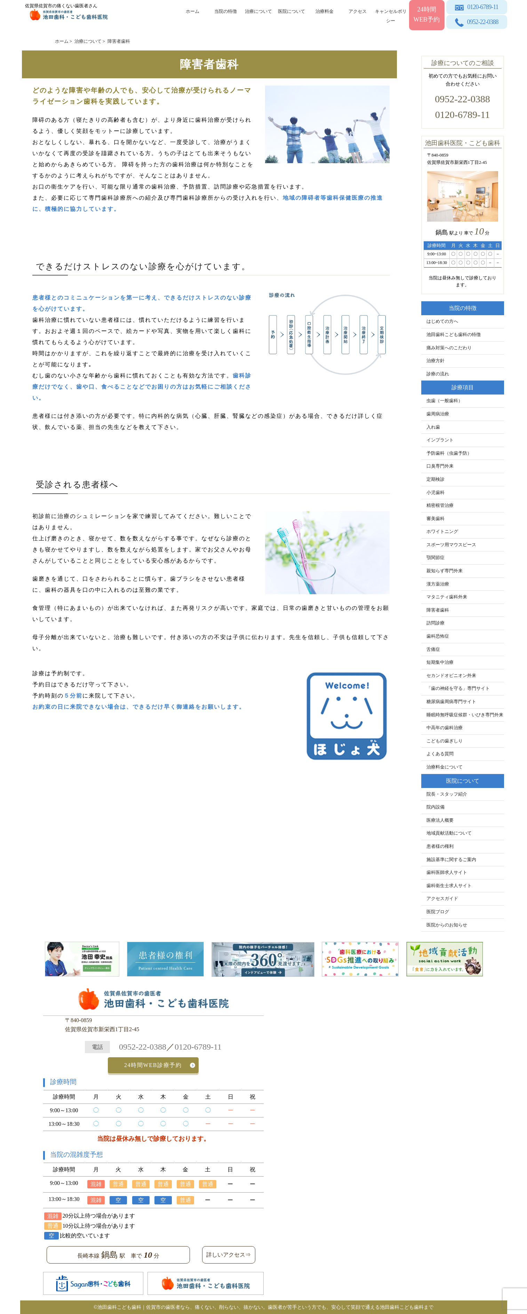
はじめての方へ (442, 321)
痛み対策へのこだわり (449, 347)
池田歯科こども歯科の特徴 (453, 334)
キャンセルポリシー (391, 15)
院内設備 (435, 807)
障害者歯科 (437, 610)
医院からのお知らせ (446, 925)
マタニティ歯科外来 (446, 597)
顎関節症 (435, 557)
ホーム (192, 11)
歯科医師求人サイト (446, 872)
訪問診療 (435, 623)
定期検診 (435, 479)
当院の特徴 (225, 11)
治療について (258, 11)
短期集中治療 (440, 662)
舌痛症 (433, 649)
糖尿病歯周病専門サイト (451, 701)
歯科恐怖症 (437, 636)
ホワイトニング (442, 531)
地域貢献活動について (449, 833)
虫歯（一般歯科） (444, 400)
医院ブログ (437, 911)
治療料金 (325, 11)
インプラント (440, 440)
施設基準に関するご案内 (451, 859)
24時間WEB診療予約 (153, 1065)
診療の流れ (437, 374)
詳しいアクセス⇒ (228, 1255)
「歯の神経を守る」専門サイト (458, 688)
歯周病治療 (437, 414)
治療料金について (444, 767)
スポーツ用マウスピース (451, 544)
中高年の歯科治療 (444, 727)
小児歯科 (435, 492)
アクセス (358, 11)
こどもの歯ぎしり (444, 741)
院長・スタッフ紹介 (446, 794)
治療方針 (435, 360)
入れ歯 (433, 427)
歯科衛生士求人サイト (449, 885)
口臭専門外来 (440, 466)
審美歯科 (435, 518)
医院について (291, 11)
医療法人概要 (440, 820)
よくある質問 (440, 753)
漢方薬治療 (437, 584)
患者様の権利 (440, 846)
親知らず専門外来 (444, 570)
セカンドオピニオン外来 (451, 675)
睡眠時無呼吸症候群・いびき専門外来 (464, 714)
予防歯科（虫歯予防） (449, 453)
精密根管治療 (440, 505)
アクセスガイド (442, 898)
